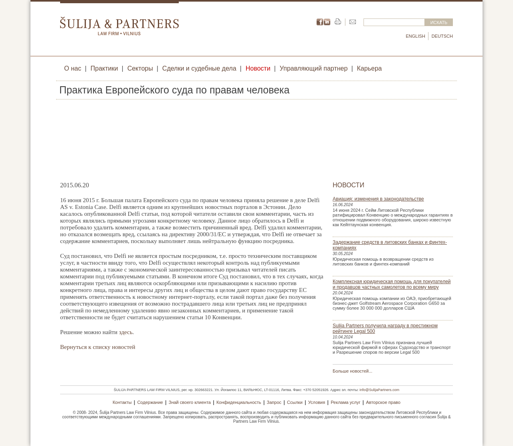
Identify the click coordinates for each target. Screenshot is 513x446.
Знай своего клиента (190, 402)
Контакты (122, 402)
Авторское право (383, 402)
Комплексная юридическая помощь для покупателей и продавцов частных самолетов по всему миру (392, 284)
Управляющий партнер (314, 68)
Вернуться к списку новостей (97, 347)
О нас (72, 68)
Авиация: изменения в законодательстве (378, 199)
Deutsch (442, 36)
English (415, 36)
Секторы (140, 68)
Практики (104, 68)
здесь (126, 332)
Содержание (150, 402)
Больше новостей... (352, 371)
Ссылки (295, 402)
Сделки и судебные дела (199, 68)
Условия (316, 402)
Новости (258, 68)
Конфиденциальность (238, 402)
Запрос (274, 402)
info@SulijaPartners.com (379, 390)
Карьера (369, 68)
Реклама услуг (345, 402)
